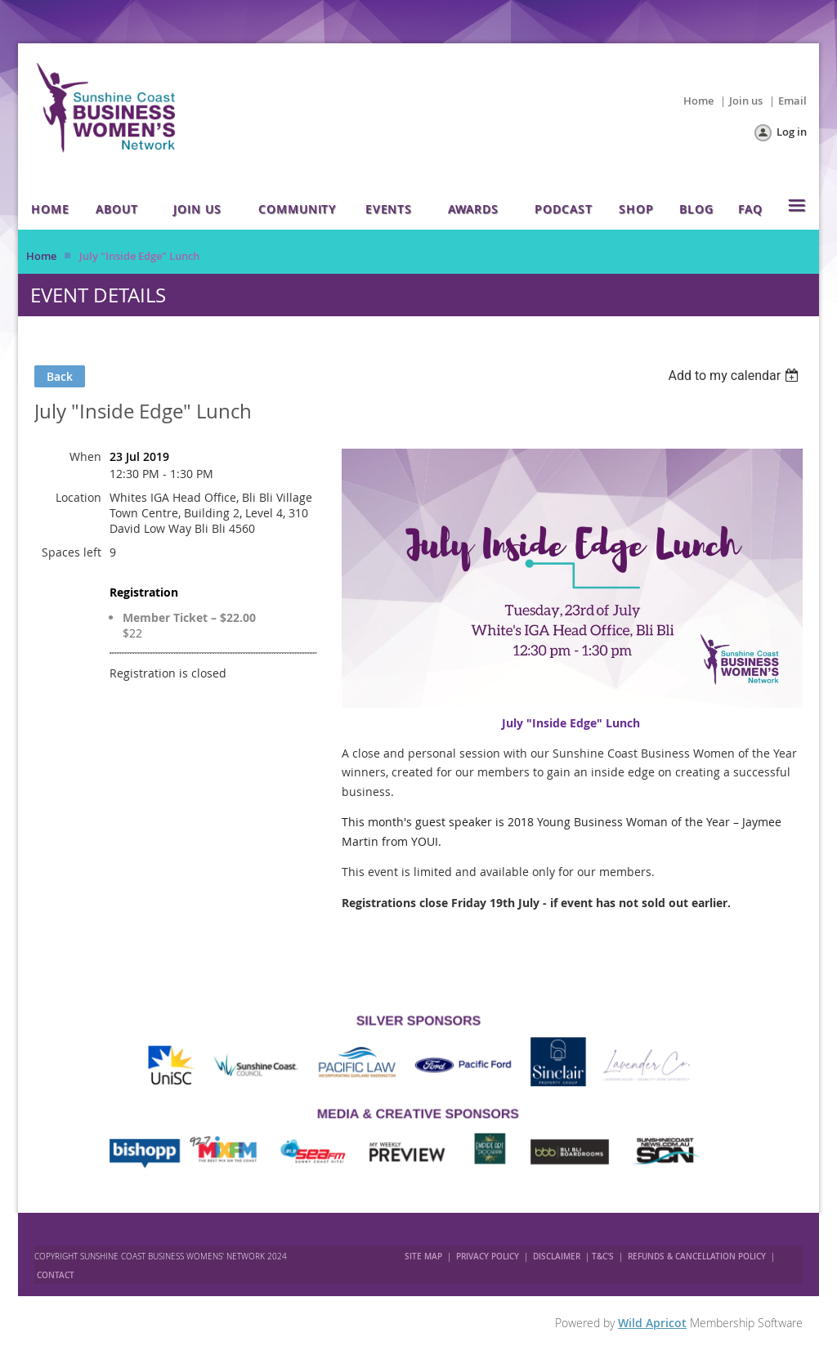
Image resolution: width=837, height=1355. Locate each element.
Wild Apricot (652, 1322)
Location (78, 497)
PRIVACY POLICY (487, 1256)
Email (792, 100)
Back (60, 376)
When (85, 456)
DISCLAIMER (556, 1256)
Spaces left (71, 552)
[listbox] (735, 375)
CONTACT (55, 1275)
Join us (746, 100)
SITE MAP (423, 1256)
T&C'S (603, 1256)
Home (698, 100)
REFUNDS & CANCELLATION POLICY (698, 1256)
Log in (792, 131)
